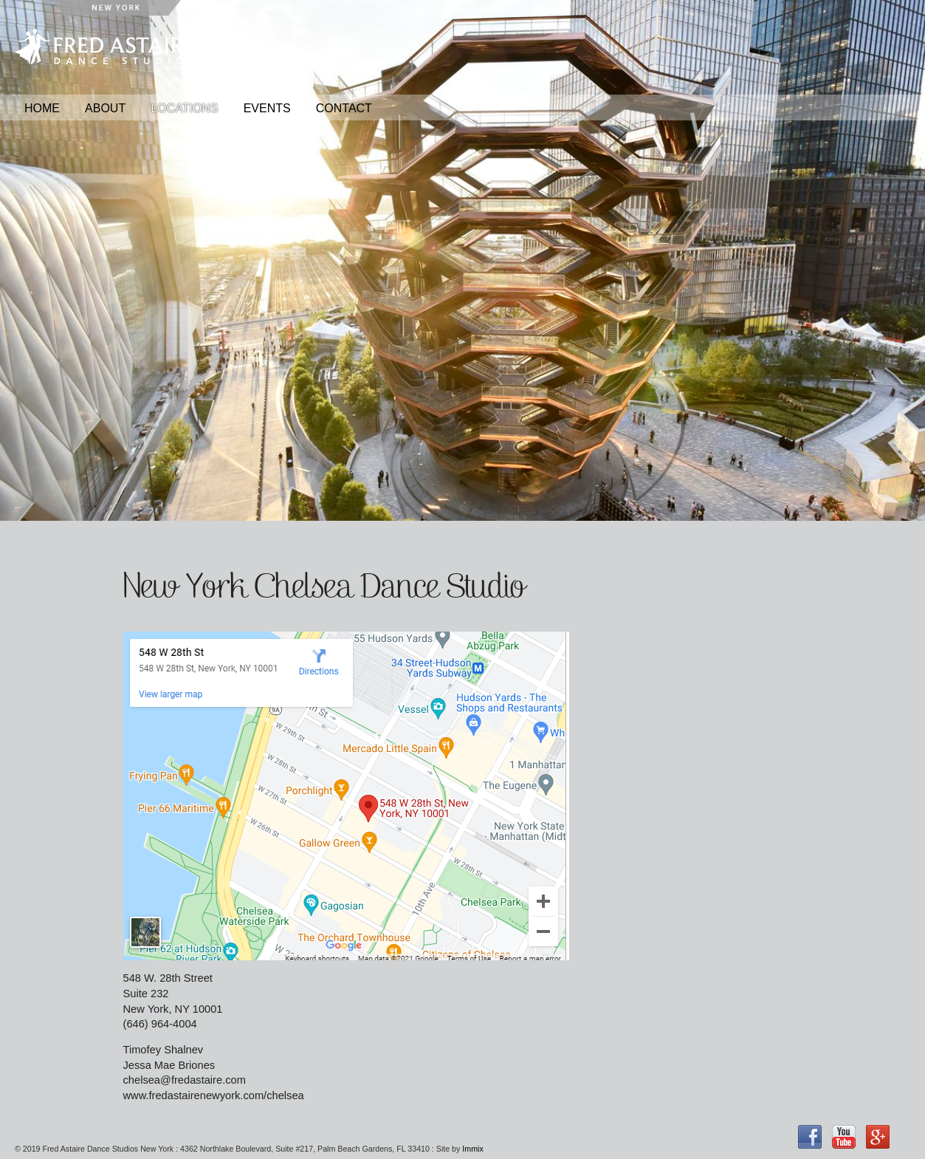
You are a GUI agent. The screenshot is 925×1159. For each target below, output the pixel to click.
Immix (472, 1148)
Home (42, 108)
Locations (184, 108)
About (105, 108)
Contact (344, 108)
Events (267, 108)
